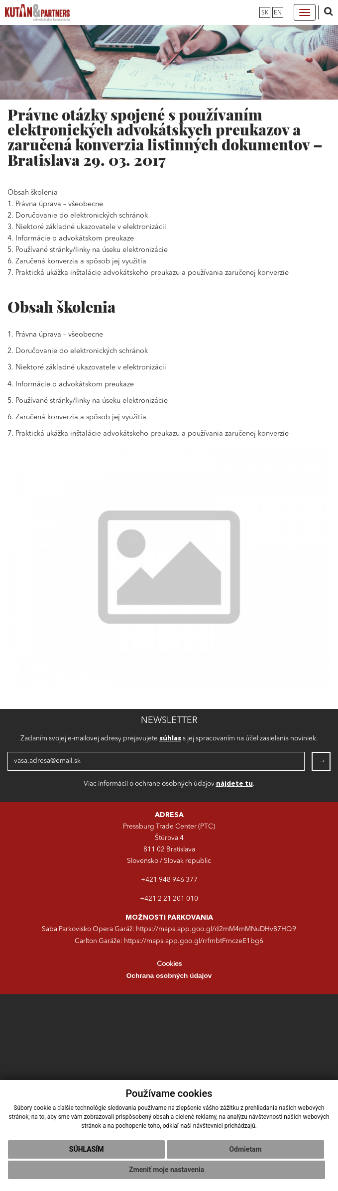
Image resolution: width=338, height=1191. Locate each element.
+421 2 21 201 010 (169, 899)
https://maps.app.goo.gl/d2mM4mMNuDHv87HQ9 (216, 929)
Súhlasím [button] (86, 1149)
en (278, 13)
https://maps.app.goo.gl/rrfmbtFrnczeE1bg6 (193, 941)
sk (264, 13)
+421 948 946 (163, 880)
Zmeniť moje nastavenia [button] (166, 1170)
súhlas (170, 738)
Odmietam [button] (245, 1149)
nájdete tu (234, 784)
